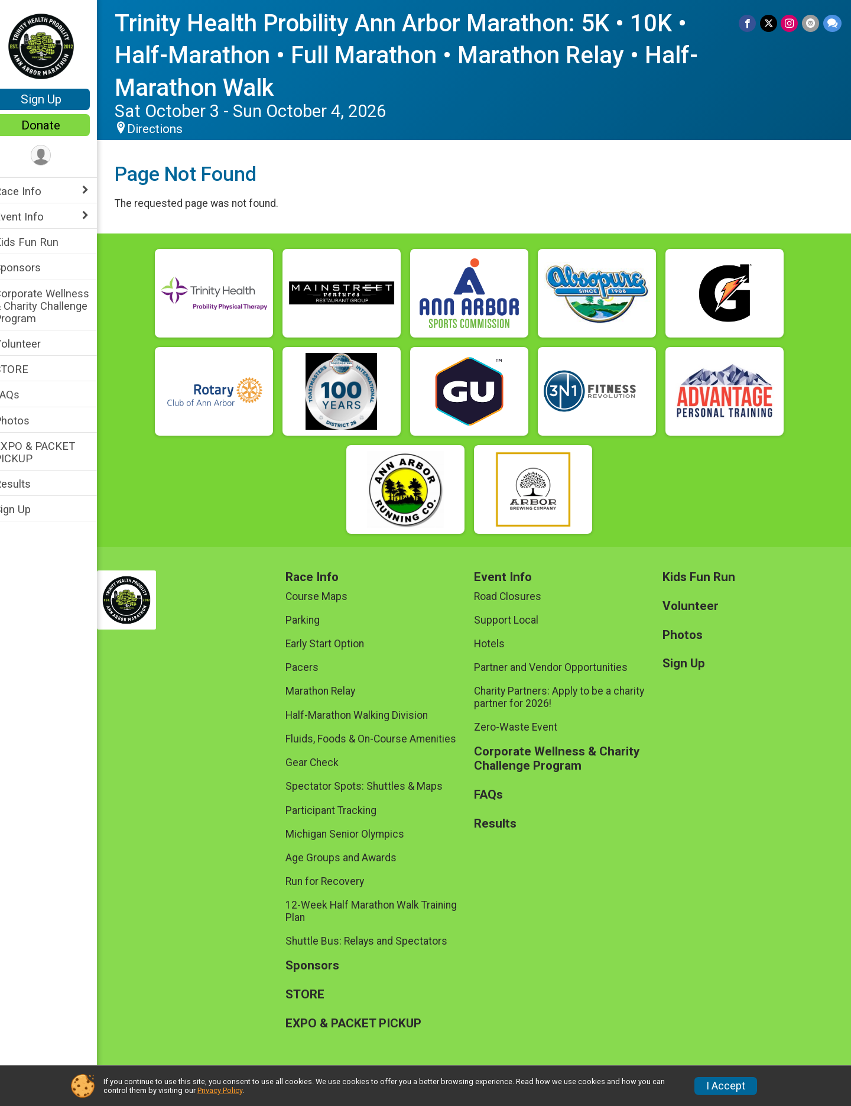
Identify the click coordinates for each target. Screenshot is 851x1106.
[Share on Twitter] (769, 23)
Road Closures (515, 596)
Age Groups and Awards (352, 858)
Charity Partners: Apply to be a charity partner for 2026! (567, 697)
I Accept (725, 1086)
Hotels (497, 644)
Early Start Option (336, 644)
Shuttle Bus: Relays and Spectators (378, 941)
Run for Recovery (336, 881)
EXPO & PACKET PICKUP (49, 452)
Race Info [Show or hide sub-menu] (33, 191)
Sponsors (32, 267)
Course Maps (328, 596)
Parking (314, 620)
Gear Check (323, 762)
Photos (27, 420)
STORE (26, 369)
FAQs (22, 394)
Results (27, 484)
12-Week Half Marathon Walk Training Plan (383, 911)
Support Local (514, 620)
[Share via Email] (811, 23)
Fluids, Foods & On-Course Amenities (382, 739)
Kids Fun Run (41, 242)
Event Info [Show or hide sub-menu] (34, 216)
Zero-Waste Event (523, 727)
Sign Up (56, 99)
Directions (170, 129)
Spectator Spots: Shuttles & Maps (375, 786)
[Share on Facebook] (749, 23)
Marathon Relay (332, 691)
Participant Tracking (342, 810)
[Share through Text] (832, 23)
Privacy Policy (219, 1090)
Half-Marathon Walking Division (368, 715)
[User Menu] (56, 156)
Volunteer (32, 344)
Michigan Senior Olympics (356, 834)
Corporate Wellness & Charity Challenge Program (57, 306)
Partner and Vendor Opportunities (558, 667)
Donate (56, 125)
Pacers (313, 667)
